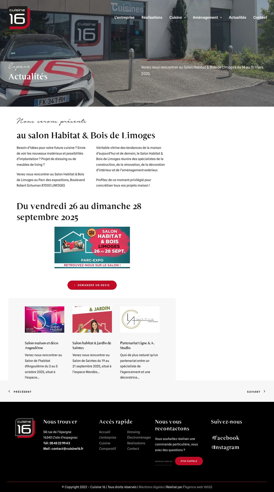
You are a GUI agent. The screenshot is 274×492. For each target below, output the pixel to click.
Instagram (226, 447)
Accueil (104, 432)
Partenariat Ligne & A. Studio (137, 345)
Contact (260, 17)
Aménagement (207, 17)
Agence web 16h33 (198, 487)
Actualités (237, 17)
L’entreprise (124, 17)
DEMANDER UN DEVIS (92, 285)
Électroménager (139, 437)
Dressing (133, 432)
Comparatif (107, 448)
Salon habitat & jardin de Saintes (91, 345)
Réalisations (152, 17)
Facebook (226, 437)
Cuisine (177, 17)
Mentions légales (151, 487)
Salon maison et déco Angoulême (41, 345)
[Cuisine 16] (18, 17)
